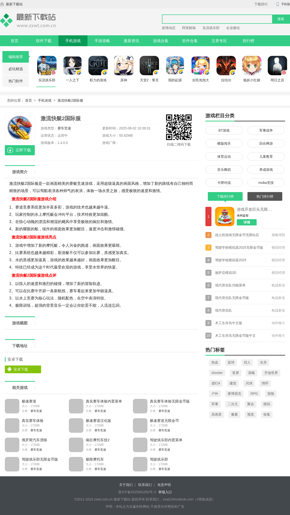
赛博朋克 (234, 394)
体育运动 (224, 156)
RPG (254, 394)
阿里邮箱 (189, 28)
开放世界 (271, 373)
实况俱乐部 (211, 28)
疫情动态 (168, 28)
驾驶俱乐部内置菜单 (166, 440)
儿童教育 (266, 156)
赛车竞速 (64, 128)
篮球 (231, 362)
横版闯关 (224, 143)
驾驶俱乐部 (159, 459)
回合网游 (266, 143)
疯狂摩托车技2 (97, 440)
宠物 (270, 394)
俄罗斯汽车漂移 (34, 440)
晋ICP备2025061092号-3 (137, 492)
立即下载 (23, 150)
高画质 (216, 414)
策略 (251, 373)
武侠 (249, 383)
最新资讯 (131, 41)
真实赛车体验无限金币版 (170, 401)
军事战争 (266, 130)
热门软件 (15, 81)
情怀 (265, 383)
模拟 (266, 404)
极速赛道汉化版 (98, 420)
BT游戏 (224, 130)
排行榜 (248, 41)
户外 (214, 394)
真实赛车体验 (33, 420)
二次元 (233, 404)
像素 (234, 414)
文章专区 (219, 41)
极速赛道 (29, 401)
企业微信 (233, 28)
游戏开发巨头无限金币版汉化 (255, 209)
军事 (214, 404)
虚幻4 (215, 383)
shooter (217, 373)
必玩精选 (15, 69)
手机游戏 (73, 41)
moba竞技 (266, 183)
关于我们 (126, 485)
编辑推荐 (18, 57)
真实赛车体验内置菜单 (104, 401)
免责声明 (164, 485)
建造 (233, 383)
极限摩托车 (95, 459)
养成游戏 (266, 170)
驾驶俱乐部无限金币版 (40, 459)
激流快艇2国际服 (70, 100)
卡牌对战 (224, 183)
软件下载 (43, 41)
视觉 (250, 414)
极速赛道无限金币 (164, 420)
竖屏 (235, 373)
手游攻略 (102, 41)
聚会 (250, 404)
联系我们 (145, 485)
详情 (246, 222)
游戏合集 (160, 41)
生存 (263, 362)
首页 (14, 41)
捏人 (247, 362)
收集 (266, 414)
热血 (214, 362)
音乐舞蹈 (224, 170)
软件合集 (190, 41)
